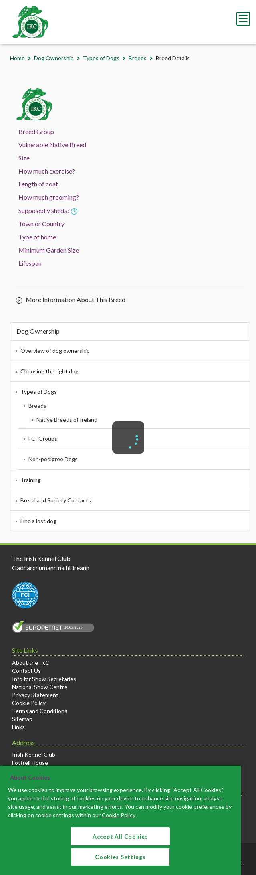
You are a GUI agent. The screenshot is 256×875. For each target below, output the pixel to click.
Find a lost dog (38, 520)
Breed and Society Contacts (55, 500)
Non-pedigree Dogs (53, 459)
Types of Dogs (101, 58)
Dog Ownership (54, 58)
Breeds (138, 58)
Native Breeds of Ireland (66, 419)
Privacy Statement (35, 694)
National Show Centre (39, 686)
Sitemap (22, 718)
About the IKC (30, 662)
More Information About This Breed (70, 300)
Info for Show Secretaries (44, 678)
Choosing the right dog (49, 371)
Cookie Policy (29, 702)
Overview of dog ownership (55, 350)
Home (17, 58)
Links (18, 726)
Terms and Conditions (39, 710)
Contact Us (26, 670)
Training (30, 479)
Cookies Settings (120, 862)
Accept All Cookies (120, 842)
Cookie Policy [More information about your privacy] (118, 821)
